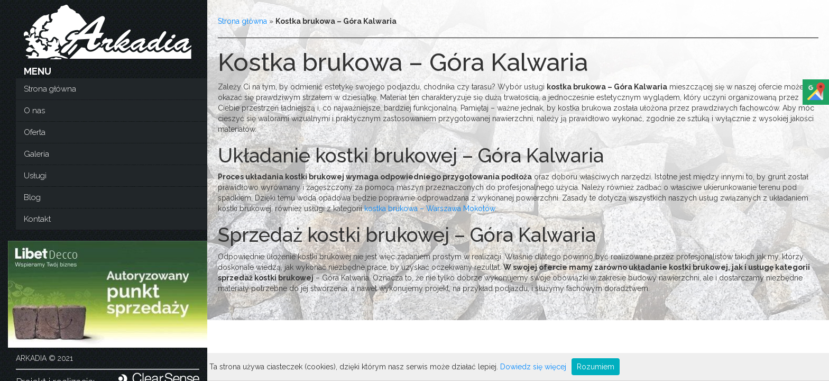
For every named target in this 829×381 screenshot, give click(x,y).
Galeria (36, 154)
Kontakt (37, 219)
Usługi (35, 175)
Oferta (34, 132)
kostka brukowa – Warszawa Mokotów (429, 208)
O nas (34, 110)
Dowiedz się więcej (533, 366)
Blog (32, 197)
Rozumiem (595, 366)
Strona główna (50, 89)
